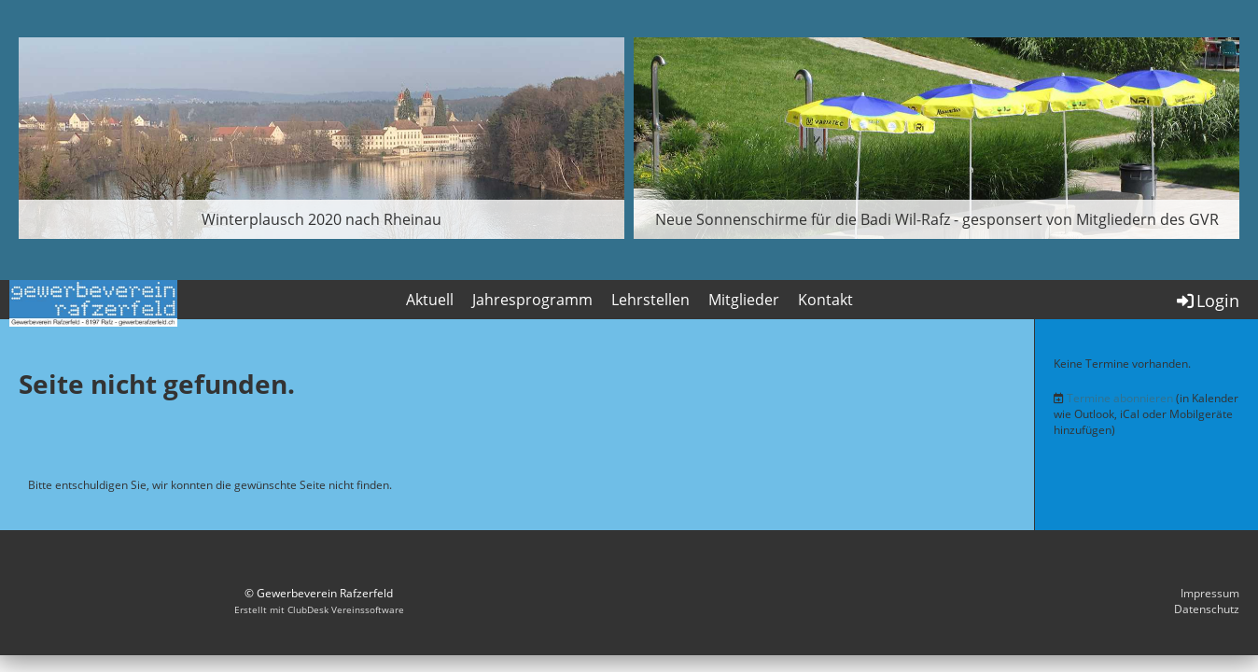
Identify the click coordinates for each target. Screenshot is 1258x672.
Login (1206, 300)
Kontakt (825, 299)
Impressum (1210, 593)
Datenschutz (1206, 609)
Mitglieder (743, 299)
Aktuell (430, 299)
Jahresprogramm (532, 299)
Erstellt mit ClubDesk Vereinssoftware (319, 610)
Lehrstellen (650, 299)
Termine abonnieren (1120, 398)
